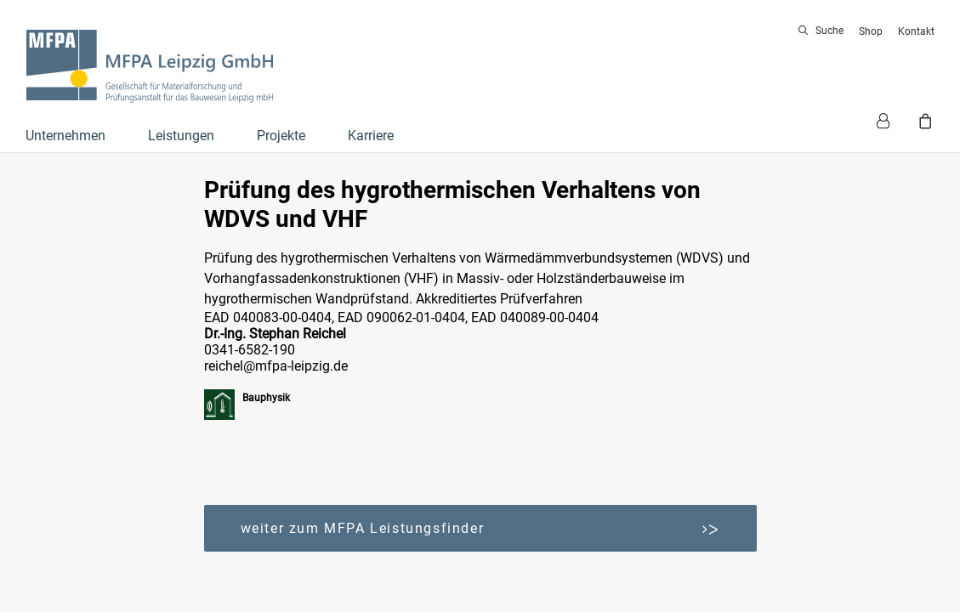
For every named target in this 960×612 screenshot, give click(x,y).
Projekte (281, 136)
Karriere (371, 136)
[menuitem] (823, 30)
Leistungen (181, 136)
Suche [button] (829, 31)
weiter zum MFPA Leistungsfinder (480, 528)
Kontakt (916, 31)
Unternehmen (65, 136)
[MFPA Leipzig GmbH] (150, 66)
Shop (871, 31)
